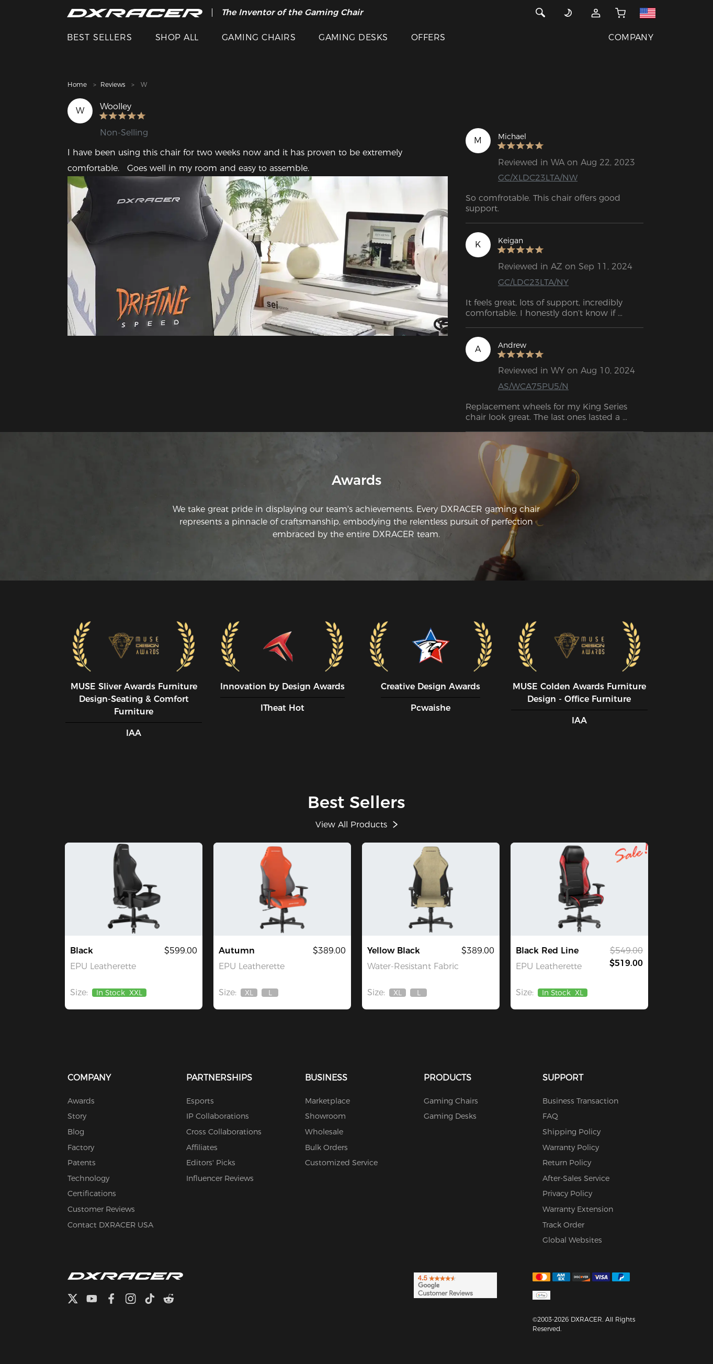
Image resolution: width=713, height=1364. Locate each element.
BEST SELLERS (99, 37)
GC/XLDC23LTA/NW (538, 178)
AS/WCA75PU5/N (533, 386)
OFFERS (428, 37)
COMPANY (630, 37)
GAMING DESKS (353, 37)
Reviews (112, 84)
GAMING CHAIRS (259, 37)
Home (77, 84)
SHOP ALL (177, 37)
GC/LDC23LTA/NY (533, 282)
